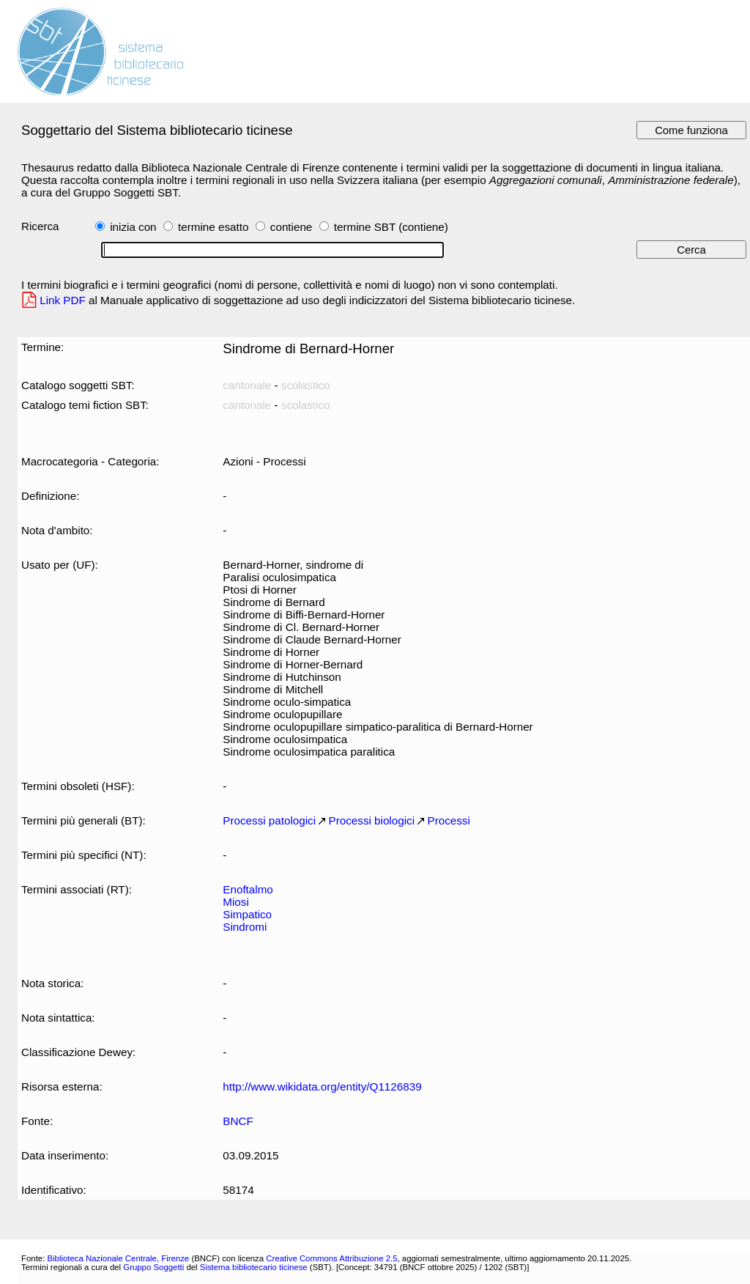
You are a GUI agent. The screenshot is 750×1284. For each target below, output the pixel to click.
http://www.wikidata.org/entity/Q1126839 (322, 1086)
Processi (449, 820)
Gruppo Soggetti (153, 1267)
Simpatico (247, 914)
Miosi (235, 902)
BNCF (238, 1121)
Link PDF (63, 300)
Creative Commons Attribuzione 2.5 (331, 1258)
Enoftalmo (247, 889)
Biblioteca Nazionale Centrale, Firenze (118, 1258)
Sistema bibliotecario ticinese (254, 1267)
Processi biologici (372, 820)
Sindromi (245, 926)
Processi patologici (269, 820)
